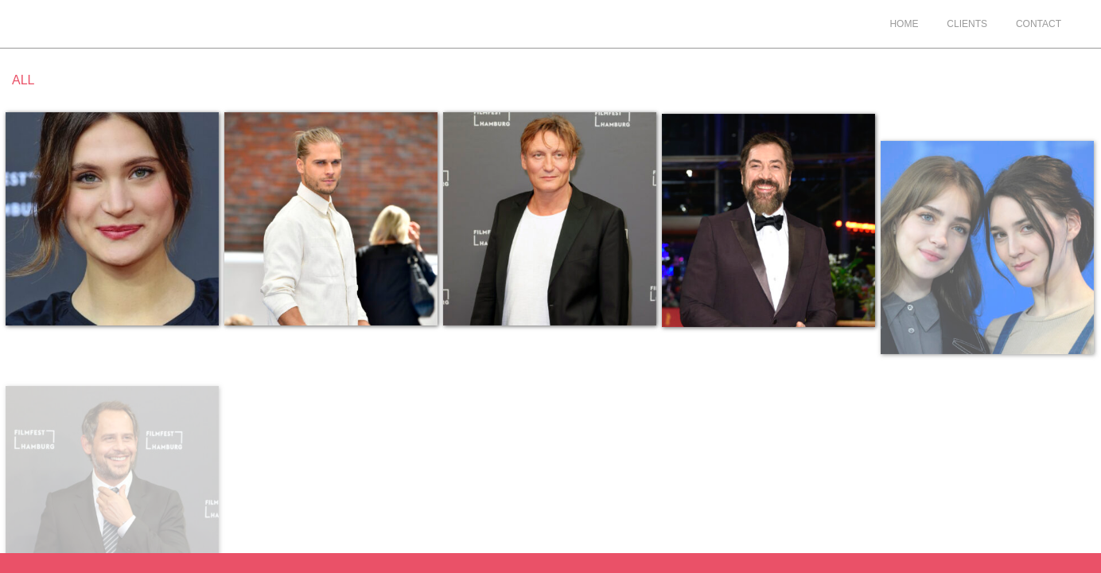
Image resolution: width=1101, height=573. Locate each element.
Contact (1038, 23)
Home (903, 23)
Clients (967, 23)
